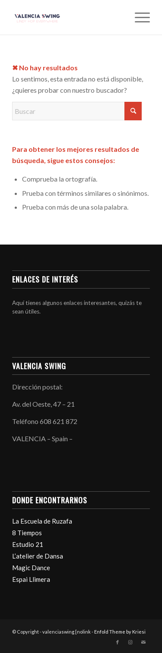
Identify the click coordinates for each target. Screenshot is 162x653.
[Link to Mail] (143, 642)
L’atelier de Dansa (37, 556)
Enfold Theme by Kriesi (120, 631)
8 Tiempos (27, 533)
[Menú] (138, 17)
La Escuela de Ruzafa (42, 521)
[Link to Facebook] (117, 642)
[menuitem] (138, 17)
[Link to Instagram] (130, 642)
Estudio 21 (27, 544)
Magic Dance (31, 567)
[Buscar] (77, 111)
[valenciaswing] (67, 17)
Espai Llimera (31, 579)
